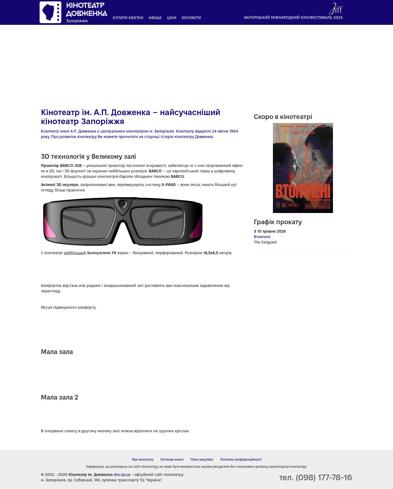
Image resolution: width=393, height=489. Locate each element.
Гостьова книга (171, 459)
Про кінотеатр (142, 459)
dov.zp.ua (122, 474)
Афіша (155, 18)
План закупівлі (201, 459)
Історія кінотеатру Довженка (187, 136)
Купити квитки (128, 18)
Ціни (171, 18)
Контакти (191, 18)
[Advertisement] (196, 64)
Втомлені (262, 237)
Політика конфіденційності (240, 459)
